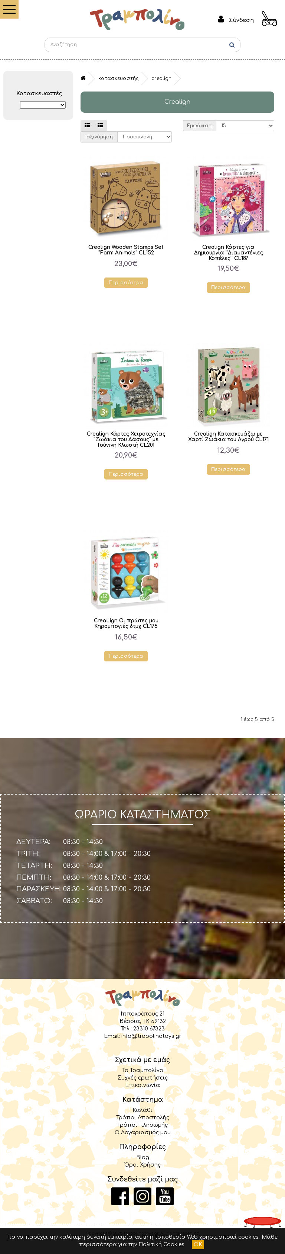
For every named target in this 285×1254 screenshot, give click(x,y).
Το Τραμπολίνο (142, 1070)
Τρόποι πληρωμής (142, 1125)
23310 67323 (149, 1029)
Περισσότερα (126, 282)
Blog (142, 1157)
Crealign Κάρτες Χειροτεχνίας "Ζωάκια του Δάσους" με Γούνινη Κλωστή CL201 (126, 439)
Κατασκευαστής (118, 78)
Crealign (161, 78)
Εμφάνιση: (199, 125)
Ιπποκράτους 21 (142, 1014)
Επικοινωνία (142, 1085)
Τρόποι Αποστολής (142, 1117)
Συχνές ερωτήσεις (143, 1078)
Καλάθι (142, 1110)
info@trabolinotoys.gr (151, 1036)
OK (198, 1244)
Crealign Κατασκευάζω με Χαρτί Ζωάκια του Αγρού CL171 (228, 436)
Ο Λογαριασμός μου (143, 1132)
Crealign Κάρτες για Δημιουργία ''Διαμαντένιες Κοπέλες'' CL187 (228, 252)
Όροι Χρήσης (142, 1165)
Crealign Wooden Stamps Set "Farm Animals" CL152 (126, 250)
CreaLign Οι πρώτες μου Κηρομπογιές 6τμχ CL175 (126, 623)
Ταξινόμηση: (99, 136)
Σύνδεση (241, 20)
